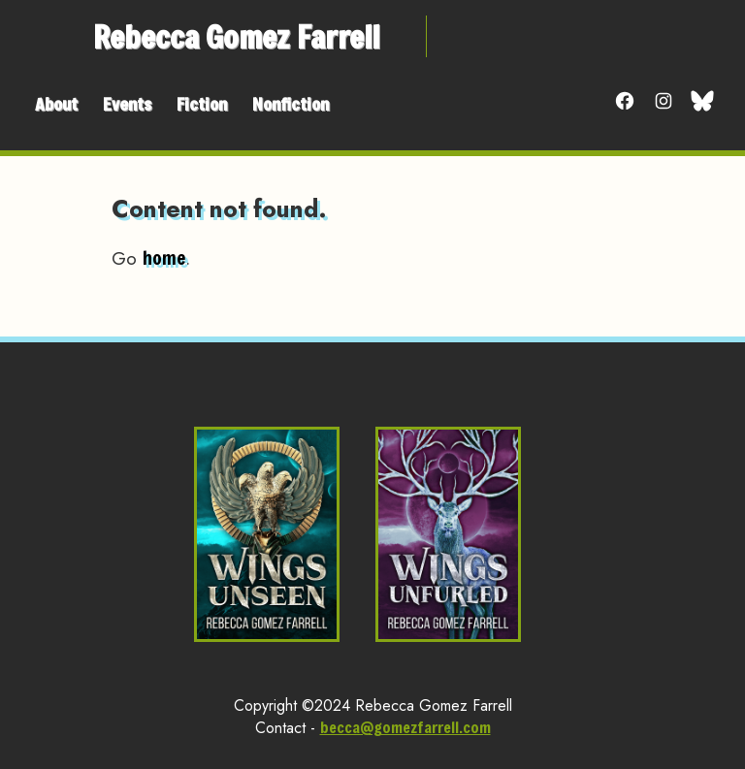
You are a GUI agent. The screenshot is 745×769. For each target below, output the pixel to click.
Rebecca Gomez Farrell (236, 36)
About (56, 103)
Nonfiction (290, 103)
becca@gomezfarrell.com (405, 727)
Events (127, 103)
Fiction (202, 103)
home (164, 257)
